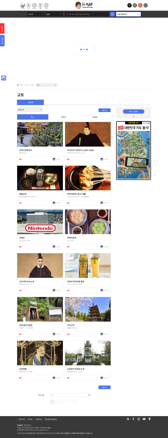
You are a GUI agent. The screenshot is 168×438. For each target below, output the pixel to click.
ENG (145, 5)
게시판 (30, 419)
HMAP (95, 117)
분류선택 (2, 40)
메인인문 (3, 78)
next (72, 401)
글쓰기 (104, 110)
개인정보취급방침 (51, 419)
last (76, 401)
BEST (64, 117)
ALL (32, 117)
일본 (32, 85)
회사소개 (22, 419)
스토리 (30, 102)
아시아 (27, 85)
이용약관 (39, 419)
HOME (20, 85)
